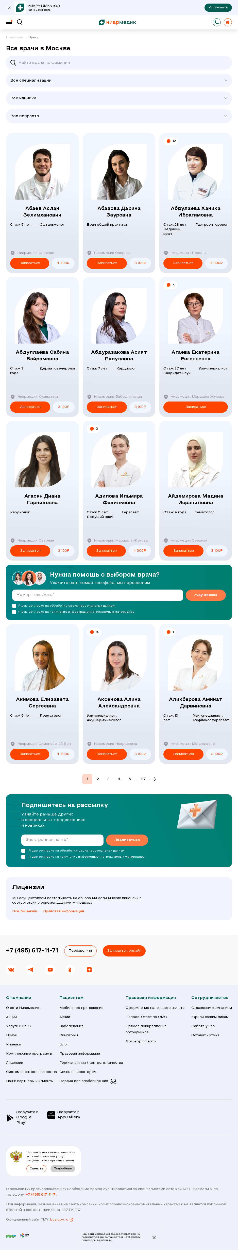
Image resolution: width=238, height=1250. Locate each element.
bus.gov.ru (62, 1219)
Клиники (13, 1044)
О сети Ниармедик (22, 1008)
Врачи (11, 1035)
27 (143, 779)
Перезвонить (80, 950)
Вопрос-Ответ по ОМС (146, 1017)
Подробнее (63, 1168)
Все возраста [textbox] (24, 116)
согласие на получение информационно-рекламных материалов (82, 612)
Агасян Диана (42, 500)
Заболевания (71, 1026)
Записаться (30, 263)
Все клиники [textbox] (23, 98)
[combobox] (119, 80)
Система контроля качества (31, 1072)
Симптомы (68, 1035)
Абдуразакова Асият (119, 356)
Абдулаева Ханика (195, 212)
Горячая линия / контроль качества (91, 1062)
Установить (218, 7)
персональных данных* (97, 606)
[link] (17, 38)
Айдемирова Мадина (195, 500)
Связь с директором (77, 1072)
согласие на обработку (48, 606)
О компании (18, 998)
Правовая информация (63, 911)
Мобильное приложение (81, 1008)
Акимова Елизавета (42, 703)
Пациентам (71, 998)
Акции (11, 1017)
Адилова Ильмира (119, 500)
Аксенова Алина (119, 703)
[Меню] (9, 22)
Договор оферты (141, 1041)
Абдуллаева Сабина (42, 356)
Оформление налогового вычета (155, 1008)
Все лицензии (24, 911)
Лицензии (14, 1062)
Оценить (36, 1168)
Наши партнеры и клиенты (30, 1081)
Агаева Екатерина (195, 356)
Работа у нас (203, 1026)
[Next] (152, 779)
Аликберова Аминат (195, 703)
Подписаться (127, 840)
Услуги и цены (18, 1026)
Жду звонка (205, 595)
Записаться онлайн (124, 950)
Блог (63, 1044)
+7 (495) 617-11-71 (32, 951)
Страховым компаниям (211, 1008)
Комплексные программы (29, 1053)
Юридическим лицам (210, 1017)
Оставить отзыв (205, 1035)
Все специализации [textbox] (31, 80)
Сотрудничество (210, 998)
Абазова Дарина (119, 212)
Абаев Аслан (42, 212)
